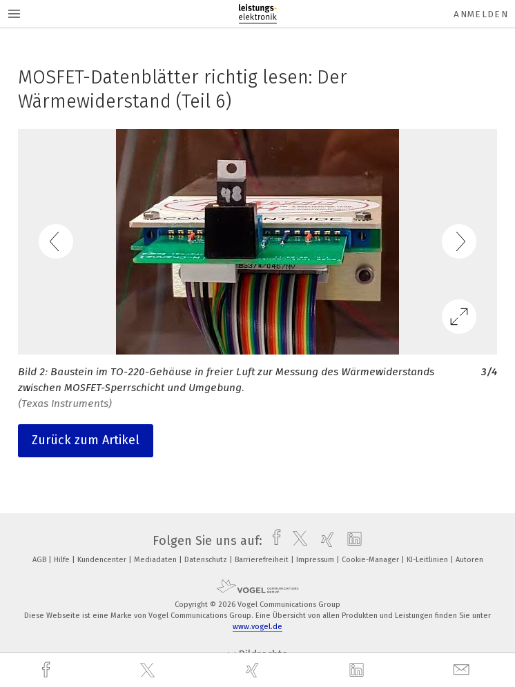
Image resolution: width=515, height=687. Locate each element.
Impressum (316, 559)
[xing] (254, 670)
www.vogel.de (257, 626)
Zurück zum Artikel (85, 440)
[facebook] (47, 670)
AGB (40, 559)
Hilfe (63, 559)
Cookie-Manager (371, 559)
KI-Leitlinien (428, 559)
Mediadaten (156, 559)
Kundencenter (102, 559)
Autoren (469, 559)
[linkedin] (358, 670)
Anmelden (481, 14)
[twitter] (149, 670)
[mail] (463, 670)
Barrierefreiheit (263, 559)
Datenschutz (206, 559)
